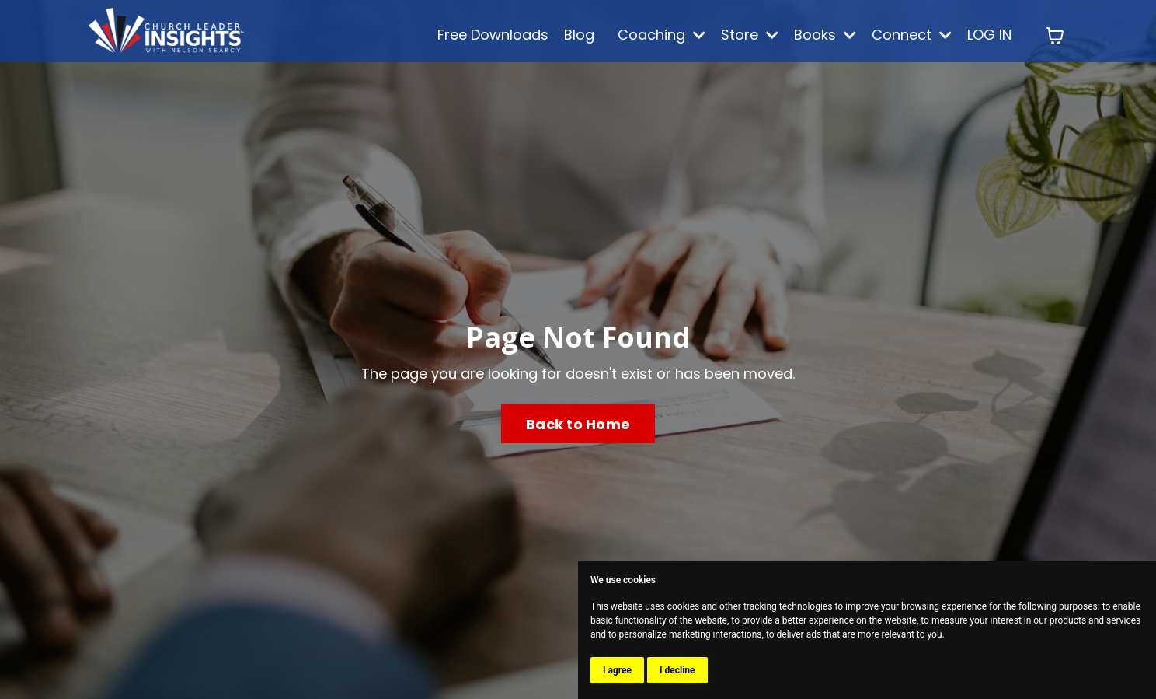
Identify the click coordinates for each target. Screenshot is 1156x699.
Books (825, 34)
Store (749, 34)
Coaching (661, 34)
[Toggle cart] (1055, 35)
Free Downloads (492, 34)
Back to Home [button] (578, 424)
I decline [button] (677, 670)
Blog (579, 34)
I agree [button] (617, 670)
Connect (912, 34)
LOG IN (989, 34)
